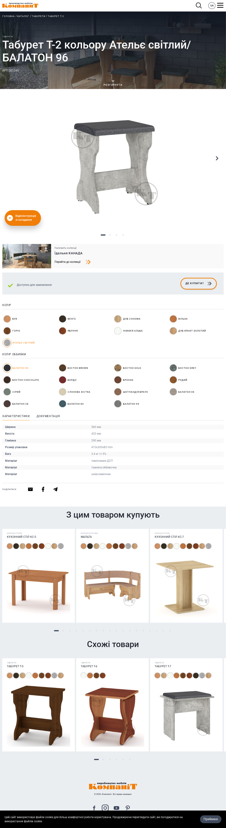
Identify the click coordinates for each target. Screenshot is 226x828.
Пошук (199, 6)
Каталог (23, 16)
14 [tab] (143, 630)
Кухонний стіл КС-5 (21, 537)
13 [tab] (136, 630)
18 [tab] (169, 630)
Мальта (86, 537)
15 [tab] (149, 630)
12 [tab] (129, 630)
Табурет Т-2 (56, 16)
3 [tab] (116, 235)
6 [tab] (89, 630)
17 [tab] (163, 630)
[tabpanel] (113, 165)
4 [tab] (123, 235)
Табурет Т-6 (89, 666)
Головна (8, 16)
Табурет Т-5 (15, 666)
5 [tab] (83, 630)
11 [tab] (123, 630)
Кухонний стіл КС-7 (169, 537)
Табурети (38, 16)
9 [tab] (109, 630)
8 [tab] (103, 630)
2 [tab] (109, 235)
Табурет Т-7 (163, 666)
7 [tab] (96, 630)
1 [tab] (103, 235)
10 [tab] (116, 630)
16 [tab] (156, 630)
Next (216, 158)
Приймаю (210, 819)
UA (212, 5)
